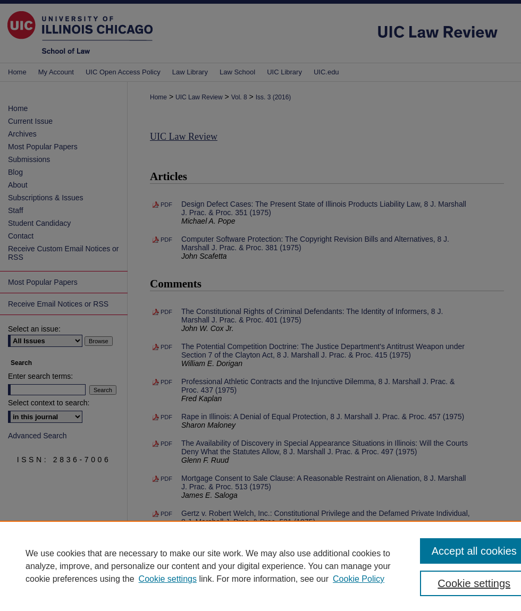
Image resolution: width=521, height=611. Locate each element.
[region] (260, 566)
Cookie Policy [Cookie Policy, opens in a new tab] (358, 578)
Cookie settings (168, 578)
